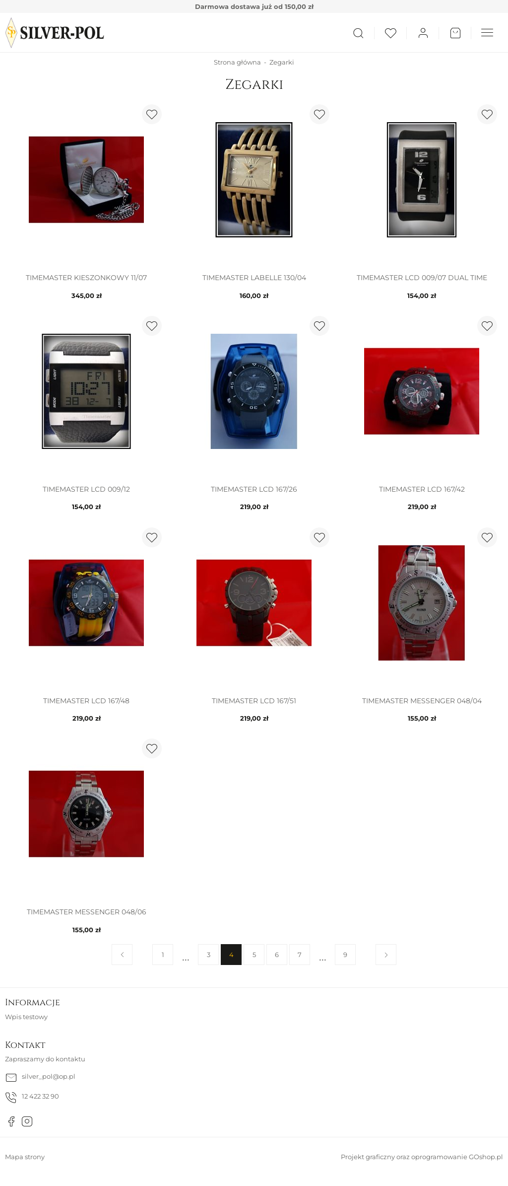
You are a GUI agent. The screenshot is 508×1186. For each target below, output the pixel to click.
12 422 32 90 (40, 1096)
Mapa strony (25, 1157)
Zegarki (281, 62)
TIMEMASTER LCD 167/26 (254, 489)
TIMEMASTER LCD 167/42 (422, 489)
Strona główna (237, 62)
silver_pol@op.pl (48, 1076)
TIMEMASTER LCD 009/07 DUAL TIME (422, 277)
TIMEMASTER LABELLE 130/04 (254, 277)
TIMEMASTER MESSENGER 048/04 (422, 700)
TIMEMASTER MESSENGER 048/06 (86, 911)
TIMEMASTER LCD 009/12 (86, 489)
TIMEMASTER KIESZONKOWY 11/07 (86, 277)
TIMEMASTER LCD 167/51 (254, 700)
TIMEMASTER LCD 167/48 (86, 700)
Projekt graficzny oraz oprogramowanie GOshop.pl (422, 1157)
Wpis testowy (26, 1017)
